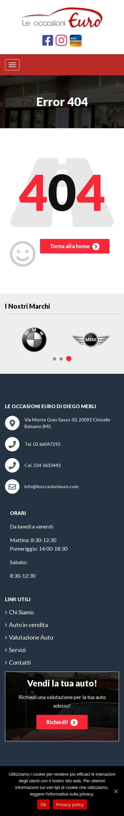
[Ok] (115, 791)
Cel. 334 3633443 (42, 465)
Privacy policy (70, 804)
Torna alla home (75, 246)
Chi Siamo (21, 612)
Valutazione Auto (31, 637)
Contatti (20, 662)
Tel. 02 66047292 (42, 444)
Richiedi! (62, 722)
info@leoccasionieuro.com (51, 486)
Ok (43, 804)
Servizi (17, 649)
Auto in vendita (28, 624)
